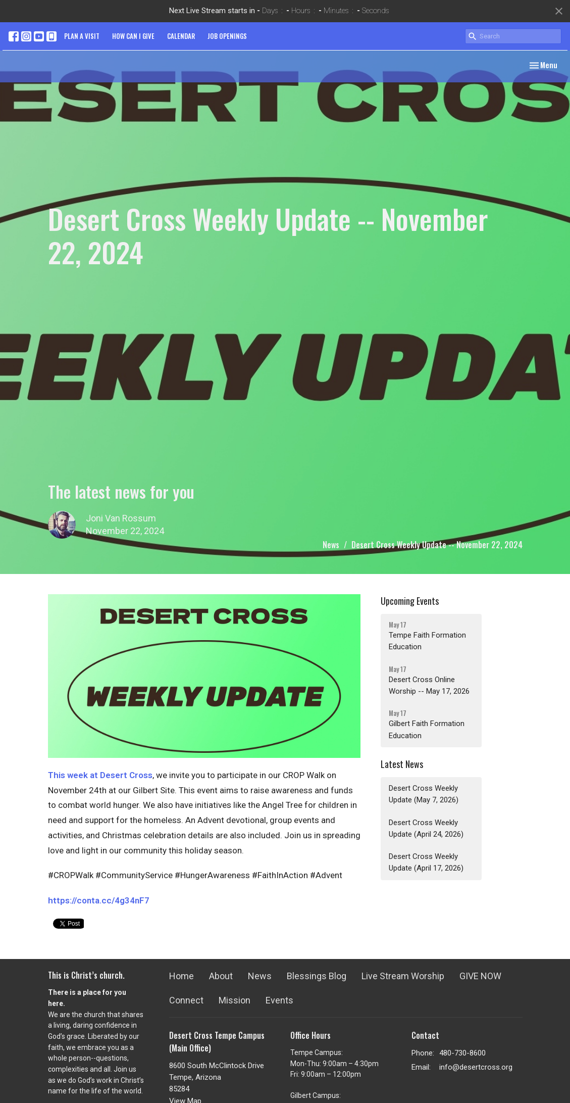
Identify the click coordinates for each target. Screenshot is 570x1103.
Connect (186, 1000)
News (331, 545)
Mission (234, 1000)
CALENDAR (181, 36)
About (221, 976)
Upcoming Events (410, 600)
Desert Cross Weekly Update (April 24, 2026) (426, 828)
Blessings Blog (316, 976)
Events (279, 1000)
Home (181, 976)
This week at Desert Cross (100, 775)
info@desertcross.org (475, 1067)
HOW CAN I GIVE (133, 36)
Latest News (402, 764)
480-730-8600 (462, 1053)
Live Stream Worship (402, 976)
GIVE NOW (480, 976)
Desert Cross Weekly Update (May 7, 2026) (423, 794)
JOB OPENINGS (227, 36)
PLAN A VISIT (81, 36)
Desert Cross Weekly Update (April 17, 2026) (426, 862)
